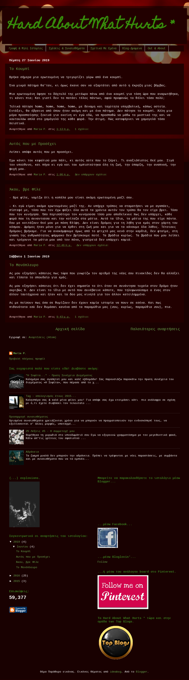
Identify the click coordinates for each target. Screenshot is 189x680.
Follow (102, 561)
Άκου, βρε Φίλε (25, 189)
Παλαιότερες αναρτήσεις (155, 329)
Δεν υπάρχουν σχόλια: (92, 174)
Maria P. (19, 353)
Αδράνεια (32, 451)
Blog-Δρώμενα (132, 48)
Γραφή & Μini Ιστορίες (26, 48)
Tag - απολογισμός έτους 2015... (51, 396)
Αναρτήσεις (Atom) (42, 337)
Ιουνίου (23, 546)
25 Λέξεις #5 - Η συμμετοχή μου (50, 431)
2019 (17, 541)
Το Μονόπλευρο (23, 265)
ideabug (115, 671)
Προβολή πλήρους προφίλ (27, 358)
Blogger (141, 671)
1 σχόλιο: (83, 129)
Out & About (157, 48)
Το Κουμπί (19, 69)
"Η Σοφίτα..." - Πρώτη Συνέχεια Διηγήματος (59, 375)
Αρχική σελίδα (70, 329)
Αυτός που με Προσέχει (32, 144)
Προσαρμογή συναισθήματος (28, 416)
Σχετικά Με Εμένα (103, 48)
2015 (17, 581)
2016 (17, 575)
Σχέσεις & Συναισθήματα (67, 48)
